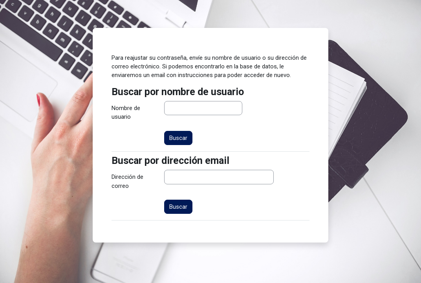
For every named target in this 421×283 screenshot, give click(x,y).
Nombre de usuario (126, 112)
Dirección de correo (127, 181)
